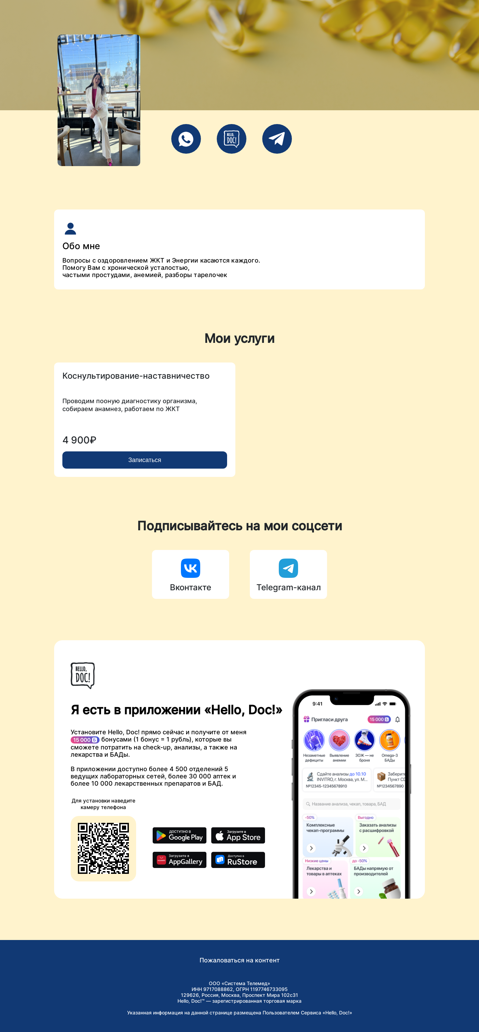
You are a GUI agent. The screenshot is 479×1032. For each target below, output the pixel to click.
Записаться (144, 460)
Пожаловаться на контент (240, 960)
